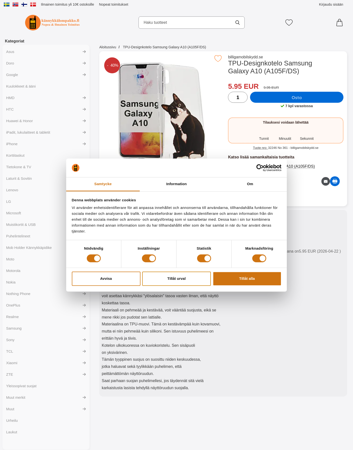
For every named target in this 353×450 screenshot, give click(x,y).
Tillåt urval (176, 279)
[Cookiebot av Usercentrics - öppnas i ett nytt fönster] (260, 167)
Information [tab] (176, 184)
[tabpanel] (161, 304)
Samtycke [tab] (103, 184)
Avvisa (106, 279)
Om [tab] (250, 184)
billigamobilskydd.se (245, 57)
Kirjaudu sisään (331, 4)
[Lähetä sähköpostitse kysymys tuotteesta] (325, 181)
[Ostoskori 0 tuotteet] (340, 22)
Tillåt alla (247, 279)
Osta (297, 97)
